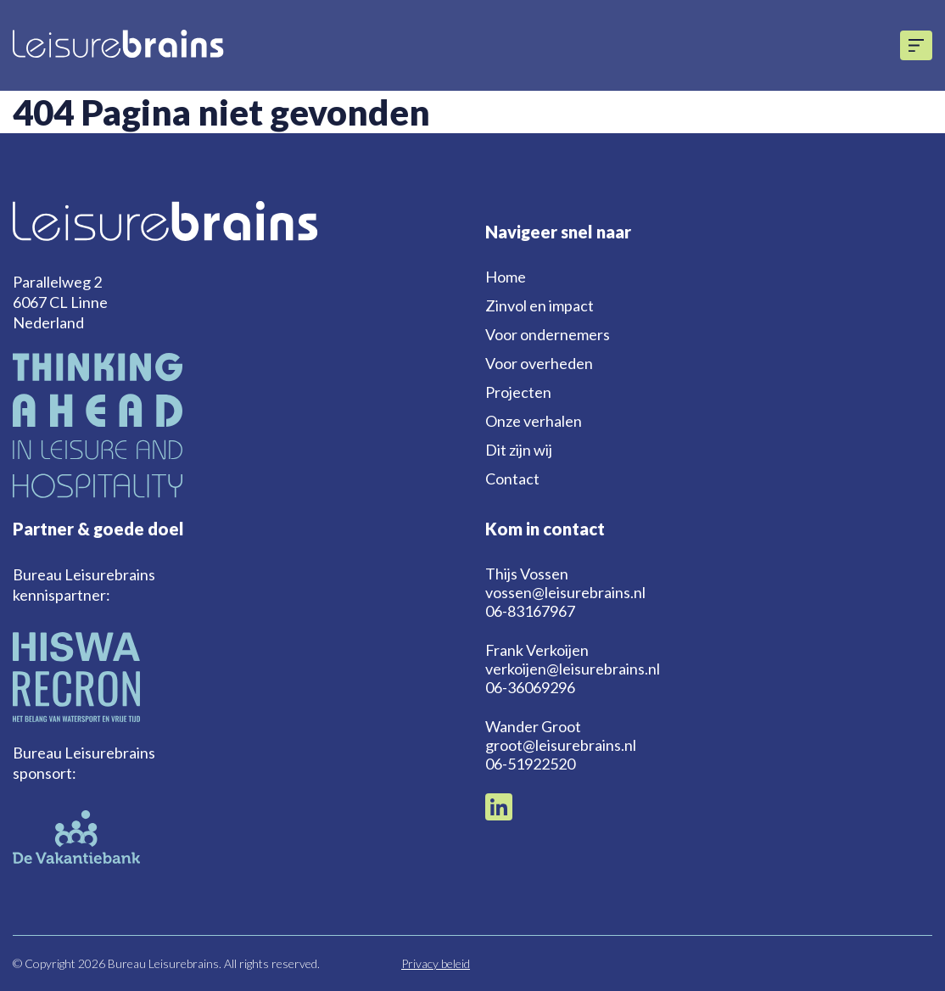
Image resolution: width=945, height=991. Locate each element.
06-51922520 (530, 763)
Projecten (518, 392)
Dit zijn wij (518, 449)
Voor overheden (539, 363)
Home (505, 276)
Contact (512, 478)
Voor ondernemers (547, 334)
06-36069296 (530, 687)
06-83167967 (530, 611)
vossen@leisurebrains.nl (565, 592)
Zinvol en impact (539, 305)
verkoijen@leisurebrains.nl (572, 668)
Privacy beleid (435, 963)
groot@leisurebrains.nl (560, 745)
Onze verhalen (533, 421)
